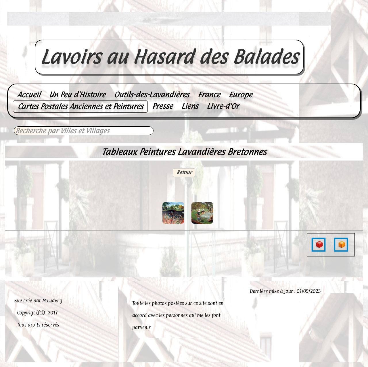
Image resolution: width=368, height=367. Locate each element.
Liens (189, 106)
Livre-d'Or (223, 106)
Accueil (28, 94)
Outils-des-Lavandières (151, 94)
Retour (184, 172)
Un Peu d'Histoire (77, 94)
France (209, 94)
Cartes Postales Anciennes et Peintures (80, 106)
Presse (162, 106)
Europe (240, 94)
